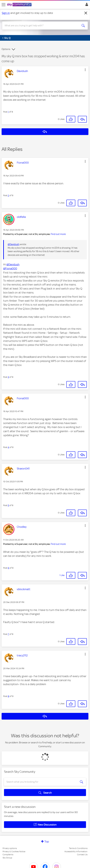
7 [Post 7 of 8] (8, 634)
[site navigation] (3, 4)
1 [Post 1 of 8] (8, 112)
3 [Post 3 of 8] (8, 377)
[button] (85, 69)
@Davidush (13, 244)
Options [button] (6, 49)
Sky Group (7, 858)
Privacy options (10, 848)
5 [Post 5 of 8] (8, 505)
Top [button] (46, 841)
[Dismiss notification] (85, 13)
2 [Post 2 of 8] (8, 195)
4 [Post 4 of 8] (8, 447)
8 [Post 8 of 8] (8, 696)
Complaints (8, 854)
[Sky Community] (19, 4)
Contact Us (82, 854)
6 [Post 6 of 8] (8, 568)
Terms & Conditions (78, 848)
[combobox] (40, 26)
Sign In (86, 5)
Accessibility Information (75, 851)
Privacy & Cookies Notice (14, 851)
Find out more (58, 234)
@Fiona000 (10, 268)
